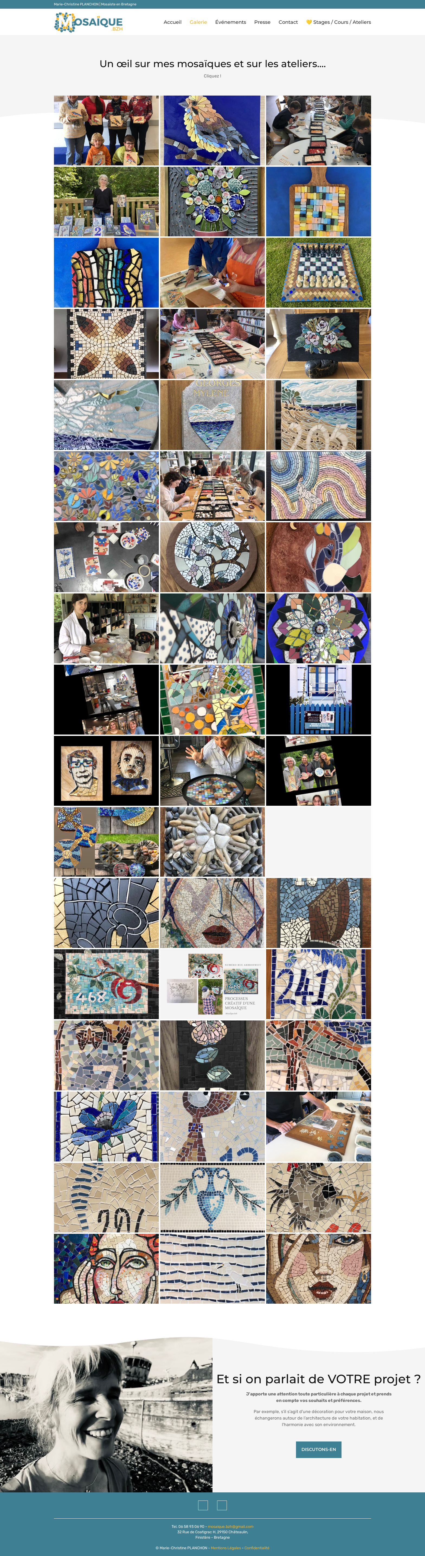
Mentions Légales (226, 1548)
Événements (230, 22)
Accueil (173, 22)
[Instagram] (222, 1505)
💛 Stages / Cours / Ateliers (338, 22)
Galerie (198, 22)
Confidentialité (256, 1548)
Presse (262, 22)
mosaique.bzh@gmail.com (230, 1526)
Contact (288, 22)
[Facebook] (203, 1505)
